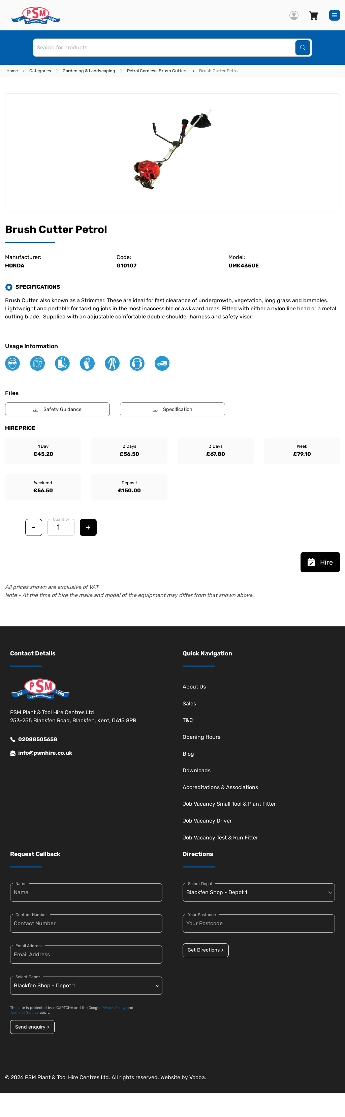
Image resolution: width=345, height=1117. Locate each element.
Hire (320, 562)
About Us (194, 686)
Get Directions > (205, 950)
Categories (40, 70)
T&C (188, 720)
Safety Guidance (57, 409)
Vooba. (197, 1077)
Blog (188, 754)
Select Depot (27, 977)
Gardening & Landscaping (89, 70)
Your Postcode (202, 914)
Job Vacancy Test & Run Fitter (220, 837)
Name (21, 883)
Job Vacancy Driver (207, 820)
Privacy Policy (113, 1008)
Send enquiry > (32, 1027)
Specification (172, 409)
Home (12, 70)
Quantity (61, 519)
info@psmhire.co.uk (41, 753)
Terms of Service (24, 1012)
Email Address (28, 945)
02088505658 (33, 739)
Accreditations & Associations (220, 787)
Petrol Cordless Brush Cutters (157, 70)
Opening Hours (201, 737)
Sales (189, 703)
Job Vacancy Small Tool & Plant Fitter (229, 804)
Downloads (197, 770)
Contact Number (31, 914)
